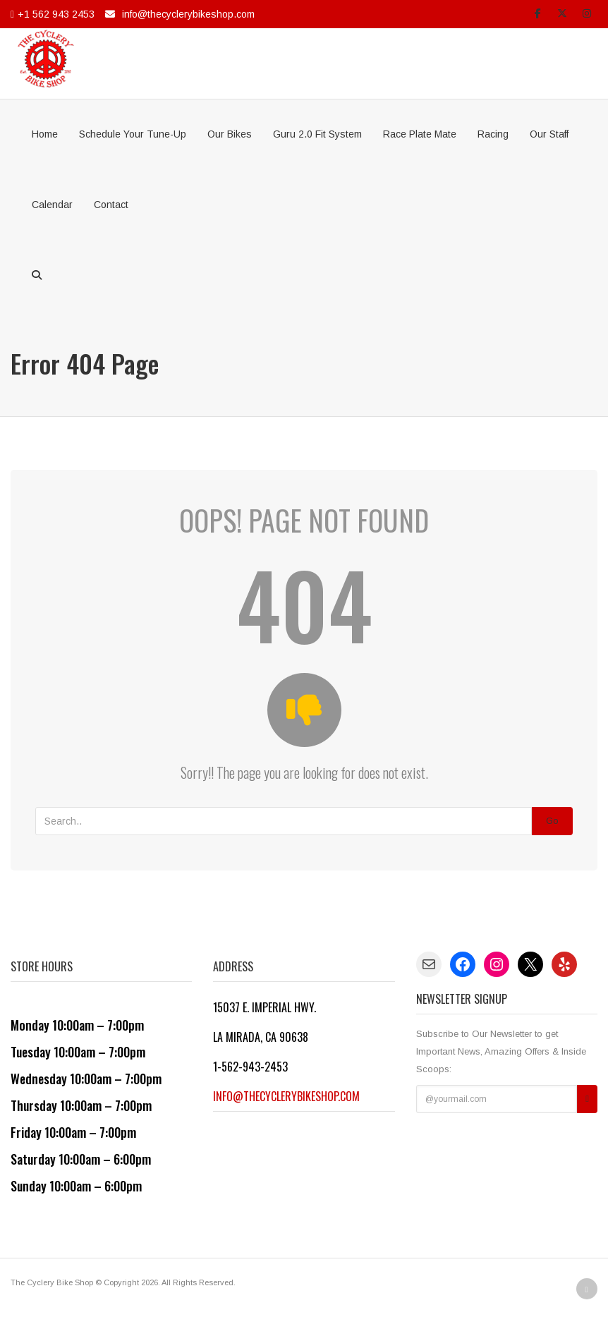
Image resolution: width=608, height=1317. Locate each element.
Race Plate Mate (419, 134)
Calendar (52, 204)
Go (552, 820)
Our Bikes (229, 134)
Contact (111, 204)
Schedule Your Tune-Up (132, 134)
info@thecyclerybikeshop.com (188, 14)
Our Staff (549, 134)
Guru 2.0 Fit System (317, 134)
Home (45, 134)
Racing (493, 134)
